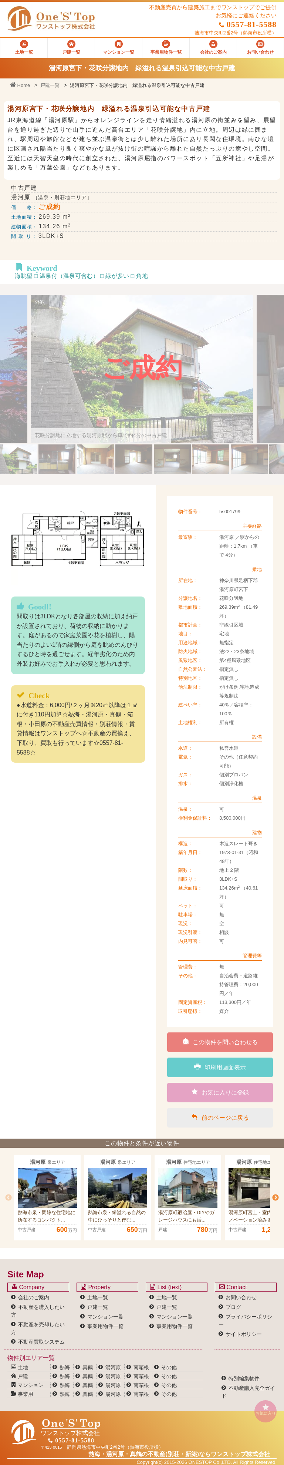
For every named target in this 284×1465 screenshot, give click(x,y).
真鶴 (87, 1367)
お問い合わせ (241, 1297)
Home (20, 85)
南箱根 (141, 1367)
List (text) (166, 1287)
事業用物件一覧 (105, 1326)
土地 (19, 1367)
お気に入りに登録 (220, 1092)
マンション (27, 1385)
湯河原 (113, 1367)
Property (96, 1287)
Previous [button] (8, 1198)
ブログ (233, 1307)
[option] (47, 1197)
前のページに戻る (220, 1117)
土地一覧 (97, 1297)
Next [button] (275, 1198)
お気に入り (265, 1409)
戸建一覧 (50, 85)
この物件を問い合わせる (220, 1041)
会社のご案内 (33, 1297)
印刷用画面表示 (220, 1067)
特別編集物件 (244, 1378)
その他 (169, 1367)
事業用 (22, 1394)
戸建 (19, 1376)
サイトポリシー (244, 1334)
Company (27, 1287)
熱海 (65, 1367)
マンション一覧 (105, 1317)
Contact (233, 1287)
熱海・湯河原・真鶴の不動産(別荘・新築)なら (179, 1454)
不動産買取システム (41, 1342)
